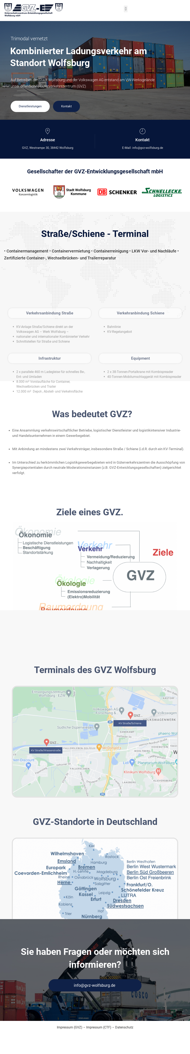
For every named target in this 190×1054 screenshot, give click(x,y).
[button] (126, 9)
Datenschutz (124, 1028)
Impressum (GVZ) (69, 1028)
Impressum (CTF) (98, 1028)
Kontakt (66, 106)
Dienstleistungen (30, 106)
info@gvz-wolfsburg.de (94, 986)
